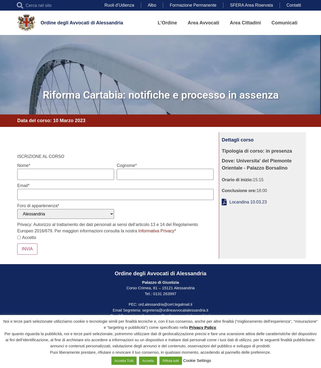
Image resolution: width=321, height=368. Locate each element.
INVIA (27, 249)
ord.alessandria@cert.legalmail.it (165, 304)
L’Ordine (167, 22)
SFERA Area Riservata (251, 5)
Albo (152, 5)
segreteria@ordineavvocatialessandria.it (175, 310)
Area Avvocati (203, 22)
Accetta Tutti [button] (124, 361)
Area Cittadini (245, 22)
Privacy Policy (202, 327)
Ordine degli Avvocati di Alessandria (82, 22)
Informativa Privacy (156, 231)
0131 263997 (164, 293)
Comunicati (284, 22)
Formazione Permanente (193, 5)
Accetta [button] (148, 361)
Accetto (26, 238)
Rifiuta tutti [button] (171, 361)
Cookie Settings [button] (197, 360)
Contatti (294, 5)
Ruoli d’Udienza (119, 5)
